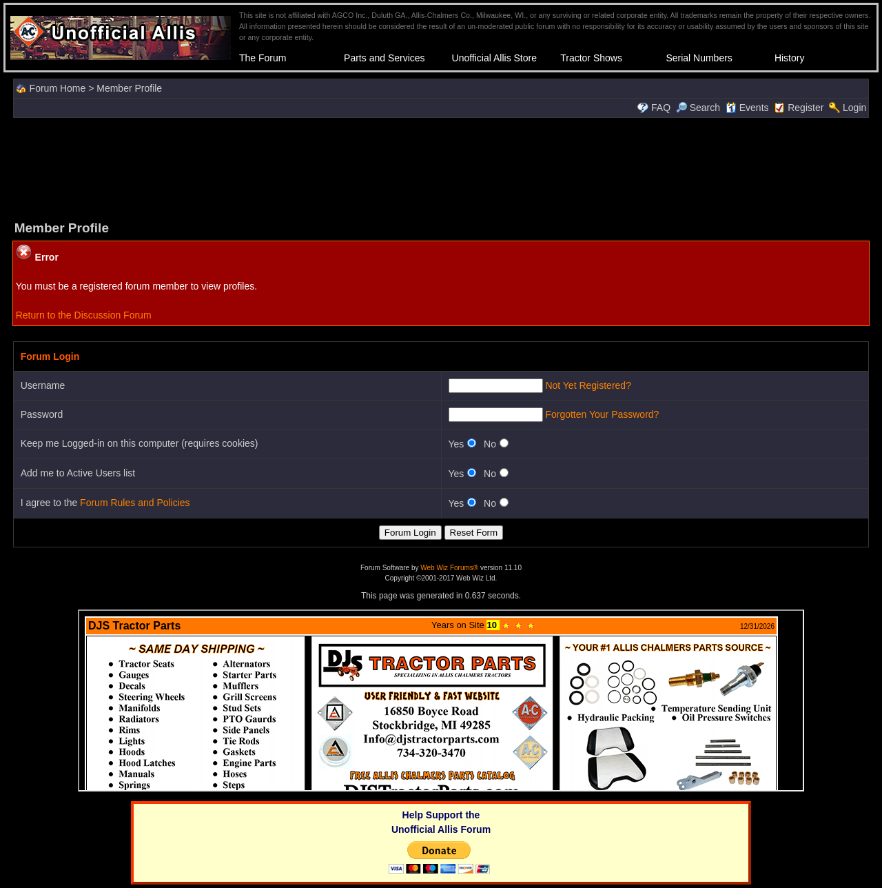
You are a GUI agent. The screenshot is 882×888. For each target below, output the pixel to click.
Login (854, 107)
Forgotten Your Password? (602, 414)
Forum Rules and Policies (135, 502)
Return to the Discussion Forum (84, 315)
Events (747, 107)
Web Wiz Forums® (449, 568)
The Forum (262, 57)
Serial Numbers (699, 57)
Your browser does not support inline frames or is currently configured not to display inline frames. (441, 700)
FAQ (660, 107)
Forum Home (58, 88)
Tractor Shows (591, 57)
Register (805, 107)
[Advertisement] (441, 168)
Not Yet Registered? (588, 385)
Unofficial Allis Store (494, 57)
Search (698, 107)
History (790, 57)
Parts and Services (384, 57)
